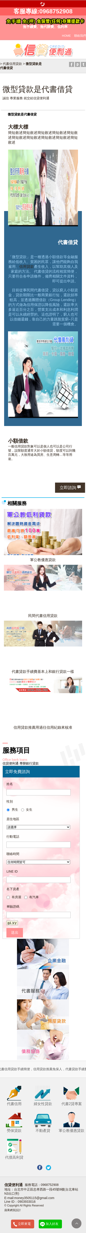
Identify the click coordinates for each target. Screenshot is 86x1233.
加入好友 (52, 1224)
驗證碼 (12, 906)
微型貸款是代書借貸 (22, 114)
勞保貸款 (14, 1122)
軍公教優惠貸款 (43, 560)
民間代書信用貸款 (43, 615)
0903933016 (27, 1201)
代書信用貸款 (12, 64)
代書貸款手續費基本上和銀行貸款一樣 (43, 671)
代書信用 (14, 1095)
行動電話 (12, 836)
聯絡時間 (12, 854)
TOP (76, 1223)
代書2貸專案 (71, 1095)
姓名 (9, 784)
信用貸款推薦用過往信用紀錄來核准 (43, 727)
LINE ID (12, 871)
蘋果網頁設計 (12, 1210)
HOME (66, 35)
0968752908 (50, 1185)
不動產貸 (43, 1122)
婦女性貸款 (43, 1095)
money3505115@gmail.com (34, 1198)
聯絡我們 (80, 35)
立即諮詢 (68, 487)
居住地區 (12, 819)
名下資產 (12, 889)
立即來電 (24, 1224)
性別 (9, 801)
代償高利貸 (14, 1148)
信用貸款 (26, 267)
